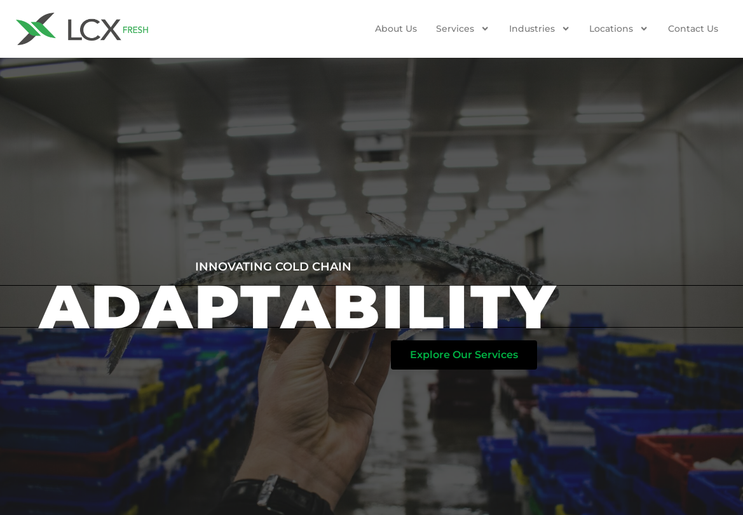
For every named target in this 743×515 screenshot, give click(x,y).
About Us (396, 28)
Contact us (693, 28)
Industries (539, 28)
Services (462, 28)
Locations (618, 28)
